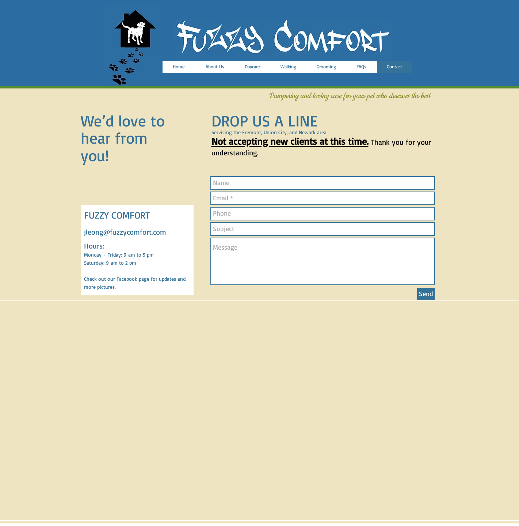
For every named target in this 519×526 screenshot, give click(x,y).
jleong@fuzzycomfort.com (125, 231)
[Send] (426, 294)
